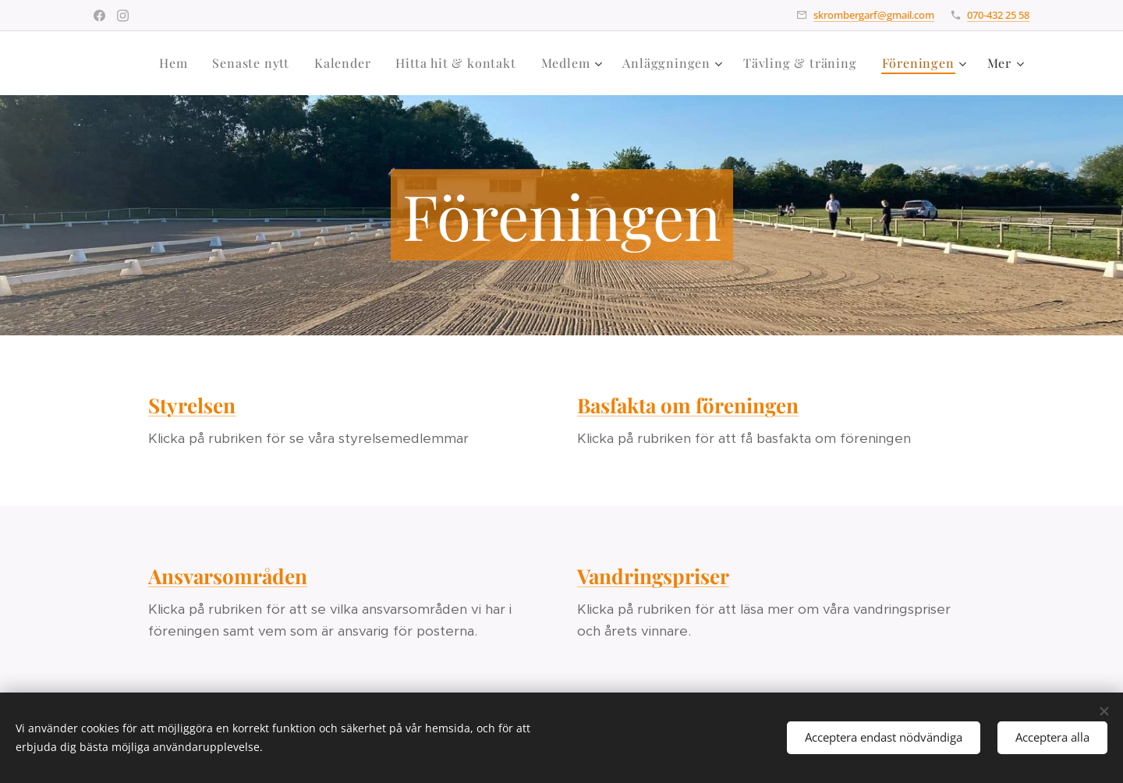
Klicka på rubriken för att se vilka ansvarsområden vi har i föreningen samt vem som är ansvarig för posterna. (330, 620)
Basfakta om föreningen (688, 405)
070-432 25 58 (998, 15)
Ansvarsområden (227, 576)
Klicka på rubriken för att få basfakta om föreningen (744, 438)
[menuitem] (177, 63)
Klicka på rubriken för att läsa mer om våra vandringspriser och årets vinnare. (764, 620)
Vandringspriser (653, 576)
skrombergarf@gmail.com (873, 15)
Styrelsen (192, 405)
